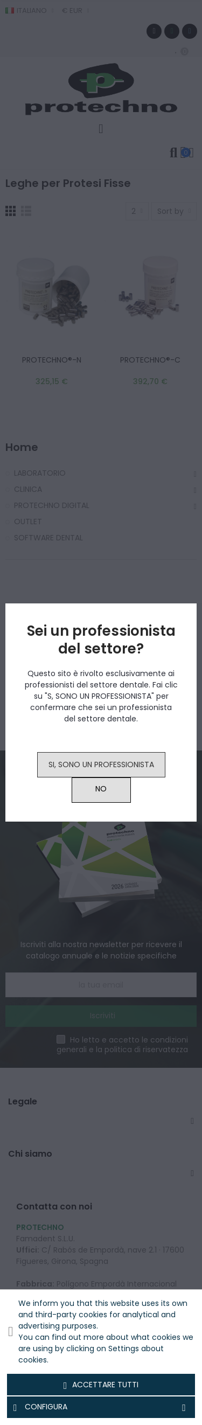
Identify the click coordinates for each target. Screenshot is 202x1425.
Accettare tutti (101, 1385)
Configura (101, 1407)
